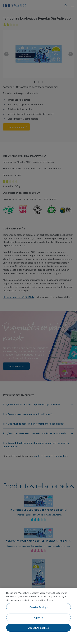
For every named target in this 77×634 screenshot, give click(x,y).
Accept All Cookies (38, 627)
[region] (38, 611)
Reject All (38, 617)
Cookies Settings (39, 607)
